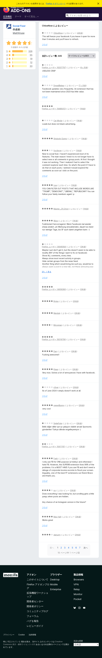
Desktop (55, 579)
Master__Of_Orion (61, 209)
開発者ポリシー (35, 606)
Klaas (56, 369)
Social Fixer (19, 26)
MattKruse (18, 33)
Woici (56, 221)
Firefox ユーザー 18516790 (54, 339)
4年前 (79, 33)
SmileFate (58, 423)
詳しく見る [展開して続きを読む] (46, 272)
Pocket (78, 599)
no (55, 490)
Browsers (79, 579)
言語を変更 (78, 641)
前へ (52, 547)
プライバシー (8, 634)
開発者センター (35, 601)
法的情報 (32, 634)
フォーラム (33, 616)
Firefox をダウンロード (56, 3)
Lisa (55, 185)
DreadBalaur (59, 85)
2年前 (83, 247)
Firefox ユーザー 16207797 (54, 67)
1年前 (82, 109)
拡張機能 (7, 16)
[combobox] (82, 15)
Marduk (57, 313)
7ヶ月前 (82, 85)
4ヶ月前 (84, 67)
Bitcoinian (58, 325)
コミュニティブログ (37, 611)
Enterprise (55, 589)
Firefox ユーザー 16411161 (53, 446)
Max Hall (57, 517)
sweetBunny (59, 405)
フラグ (45, 44)
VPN (76, 584)
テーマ (18, 16)
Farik (56, 458)
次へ (86, 547)
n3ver (56, 387)
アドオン (31, 574)
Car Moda (58, 120)
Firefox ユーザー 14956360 (54, 289)
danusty (57, 535)
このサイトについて (37, 579)
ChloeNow (58, 33)
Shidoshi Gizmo (60, 138)
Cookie (21, 634)
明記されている (13, 641)
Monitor (78, 594)
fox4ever (58, 150)
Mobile (54, 584)
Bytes (56, 301)
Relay (77, 589)
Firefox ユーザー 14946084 (54, 247)
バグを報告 (33, 621)
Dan (55, 351)
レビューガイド (35, 625)
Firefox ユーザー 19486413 (54, 109)
